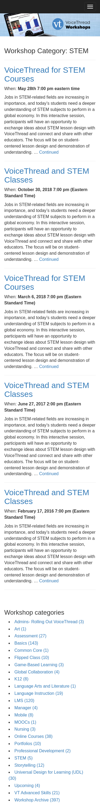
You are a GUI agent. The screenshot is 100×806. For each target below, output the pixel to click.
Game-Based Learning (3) (39, 664)
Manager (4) (26, 708)
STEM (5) (23, 758)
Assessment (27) (30, 636)
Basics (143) (26, 643)
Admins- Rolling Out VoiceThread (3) (49, 621)
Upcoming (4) (27, 785)
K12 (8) (21, 679)
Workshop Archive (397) (37, 800)
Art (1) (20, 629)
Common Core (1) (31, 650)
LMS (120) (24, 700)
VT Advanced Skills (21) (37, 792)
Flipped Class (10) (31, 657)
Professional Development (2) (42, 751)
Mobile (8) (23, 715)
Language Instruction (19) (38, 693)
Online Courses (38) (33, 736)
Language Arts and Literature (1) (45, 686)
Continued (49, 152)
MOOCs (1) (25, 722)
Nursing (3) (24, 729)
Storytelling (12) (29, 765)
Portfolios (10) (27, 743)
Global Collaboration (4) (36, 672)
